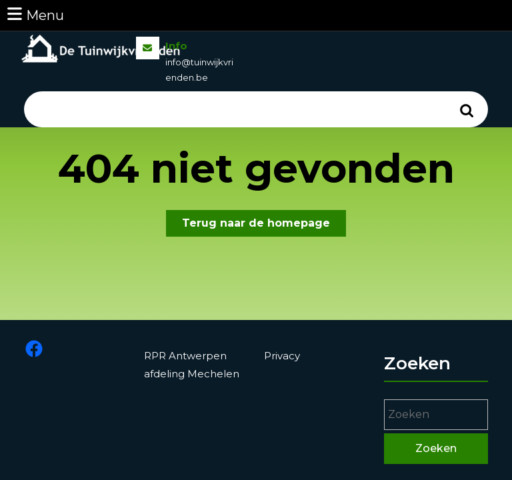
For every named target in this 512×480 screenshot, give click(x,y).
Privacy (283, 357)
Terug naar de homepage (264, 226)
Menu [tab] (34, 14)
